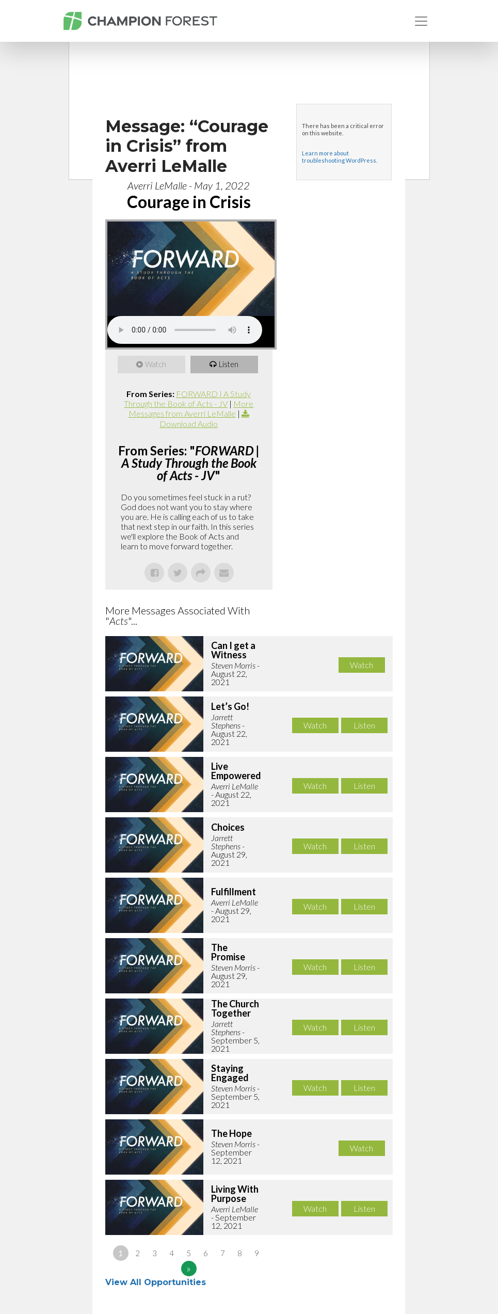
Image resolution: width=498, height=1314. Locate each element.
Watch (157, 364)
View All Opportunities (156, 1282)
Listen (229, 364)
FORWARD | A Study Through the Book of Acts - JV (187, 398)
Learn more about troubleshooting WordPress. (339, 157)
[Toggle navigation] (421, 21)
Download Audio (188, 424)
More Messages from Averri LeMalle (191, 408)
